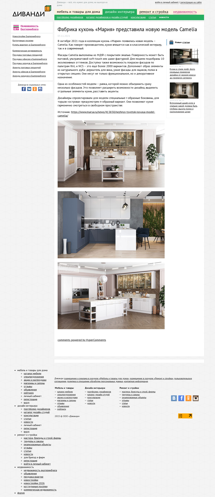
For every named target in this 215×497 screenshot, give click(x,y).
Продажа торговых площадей (27, 54)
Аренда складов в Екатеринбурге (29, 75)
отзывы (60, 403)
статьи (152, 17)
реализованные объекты (134, 397)
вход (26, 402)
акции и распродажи (67, 397)
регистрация (30, 399)
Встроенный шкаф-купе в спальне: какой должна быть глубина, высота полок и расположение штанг (183, 107)
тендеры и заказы (131, 394)
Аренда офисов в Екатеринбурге (29, 71)
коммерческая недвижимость (40, 489)
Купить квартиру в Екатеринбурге (29, 44)
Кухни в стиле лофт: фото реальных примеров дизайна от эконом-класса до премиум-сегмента (183, 73)
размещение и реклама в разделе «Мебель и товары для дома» (96, 378)
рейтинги (61, 409)
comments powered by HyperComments (82, 340)
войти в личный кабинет (166, 2)
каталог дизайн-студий (98, 394)
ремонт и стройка (153, 11)
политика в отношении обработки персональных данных (95, 381)
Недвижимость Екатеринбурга (29, 27)
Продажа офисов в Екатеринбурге (30, 59)
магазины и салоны (66, 400)
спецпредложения (66, 394)
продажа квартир (33, 476)
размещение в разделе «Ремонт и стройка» (151, 378)
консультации (138, 17)
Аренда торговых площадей (27, 67)
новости (164, 17)
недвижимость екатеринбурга (40, 470)
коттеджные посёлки (35, 486)
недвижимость (185, 11)
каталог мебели (65, 391)
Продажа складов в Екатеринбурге (30, 63)
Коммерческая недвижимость (27, 50)
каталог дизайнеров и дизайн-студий (107, 17)
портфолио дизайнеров (70, 17)
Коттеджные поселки (23, 40)
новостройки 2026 (34, 483)
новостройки (31, 480)
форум (21, 492)
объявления (63, 406)
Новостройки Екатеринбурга (26, 36)
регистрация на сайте (191, 2)
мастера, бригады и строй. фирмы (138, 391)
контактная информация (136, 381)
